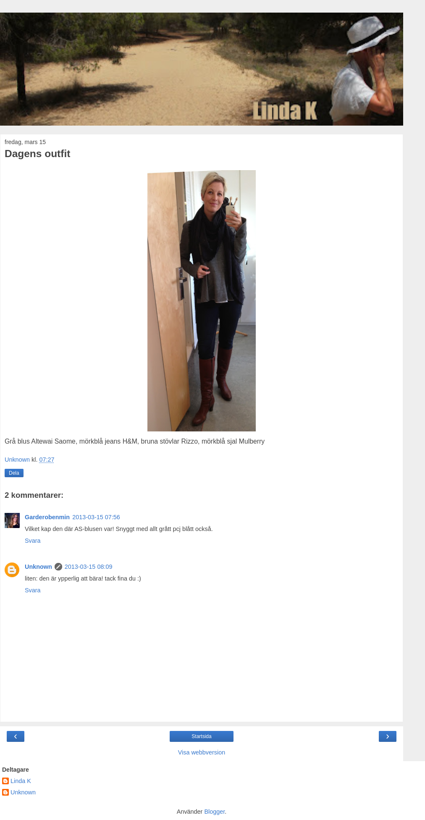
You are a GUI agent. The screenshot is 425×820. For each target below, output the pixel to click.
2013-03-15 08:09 (89, 566)
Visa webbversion (202, 752)
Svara (33, 540)
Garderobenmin (47, 517)
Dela (14, 473)
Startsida (201, 736)
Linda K (20, 781)
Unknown (38, 566)
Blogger (214, 811)
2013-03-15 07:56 (96, 517)
